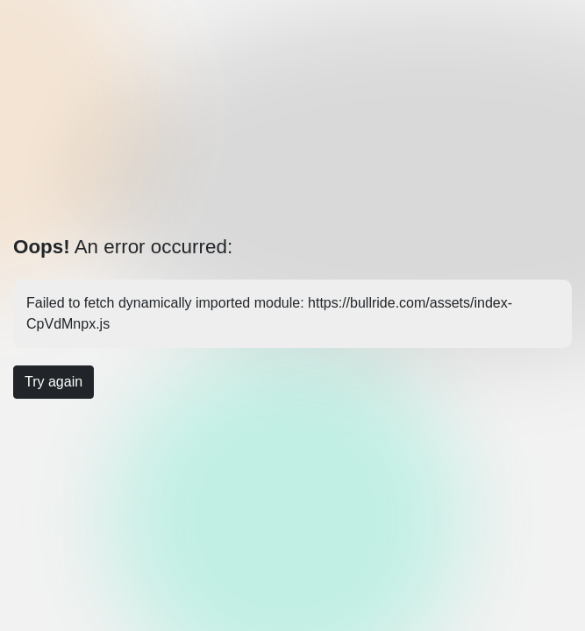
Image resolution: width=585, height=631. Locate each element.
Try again (53, 381)
